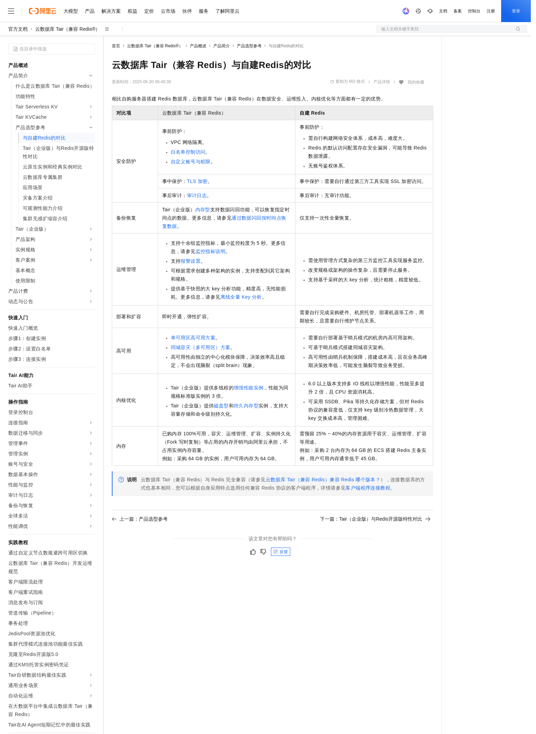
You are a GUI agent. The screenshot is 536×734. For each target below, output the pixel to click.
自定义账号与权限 (191, 161)
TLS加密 (197, 181)
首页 (116, 46)
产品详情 (381, 81)
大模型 (71, 11)
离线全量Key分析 (241, 297)
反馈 (280, 551)
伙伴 (187, 11)
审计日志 (197, 195)
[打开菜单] (11, 11)
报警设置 (191, 261)
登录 (516, 11)
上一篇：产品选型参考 (140, 519)
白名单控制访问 (188, 152)
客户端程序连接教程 (367, 488)
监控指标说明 (210, 251)
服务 (203, 11)
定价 (149, 11)
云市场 (168, 11)
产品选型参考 (249, 46)
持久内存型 (246, 405)
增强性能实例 (248, 387)
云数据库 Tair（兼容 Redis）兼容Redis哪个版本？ (323, 479)
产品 (90, 11)
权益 (132, 11)
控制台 (474, 11)
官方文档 (18, 29)
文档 (443, 11)
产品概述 (198, 46)
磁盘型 (221, 405)
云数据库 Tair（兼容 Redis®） (67, 29)
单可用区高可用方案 (193, 337)
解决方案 (111, 11)
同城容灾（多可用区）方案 (201, 347)
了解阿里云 (227, 11)
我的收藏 (416, 82)
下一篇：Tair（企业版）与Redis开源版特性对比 (375, 519)
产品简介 (221, 46)
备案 (458, 11)
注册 (491, 11)
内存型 (202, 209)
